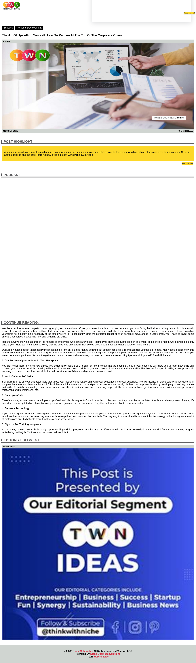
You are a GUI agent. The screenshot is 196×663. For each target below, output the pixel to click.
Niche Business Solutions (105, 654)
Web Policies (101, 656)
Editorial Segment (21, 440)
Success (8, 27)
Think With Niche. (82, 651)
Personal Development (29, 27)
